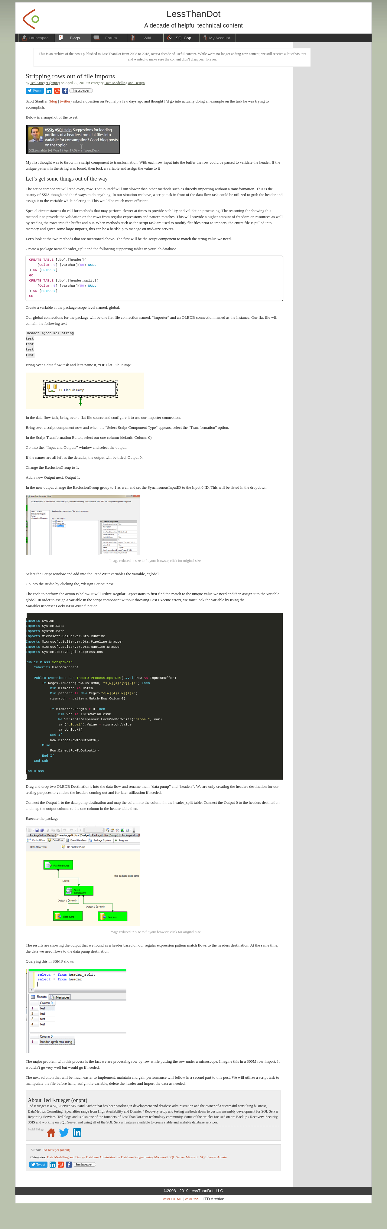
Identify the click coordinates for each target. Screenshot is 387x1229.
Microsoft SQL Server (169, 1180)
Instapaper (81, 90)
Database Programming (137, 1180)
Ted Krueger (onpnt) (45, 83)
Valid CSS (192, 1222)
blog (53, 101)
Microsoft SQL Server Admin (206, 1180)
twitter (65, 101)
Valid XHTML (172, 1222)
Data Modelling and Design (125, 83)
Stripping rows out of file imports (70, 76)
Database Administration (103, 1180)
